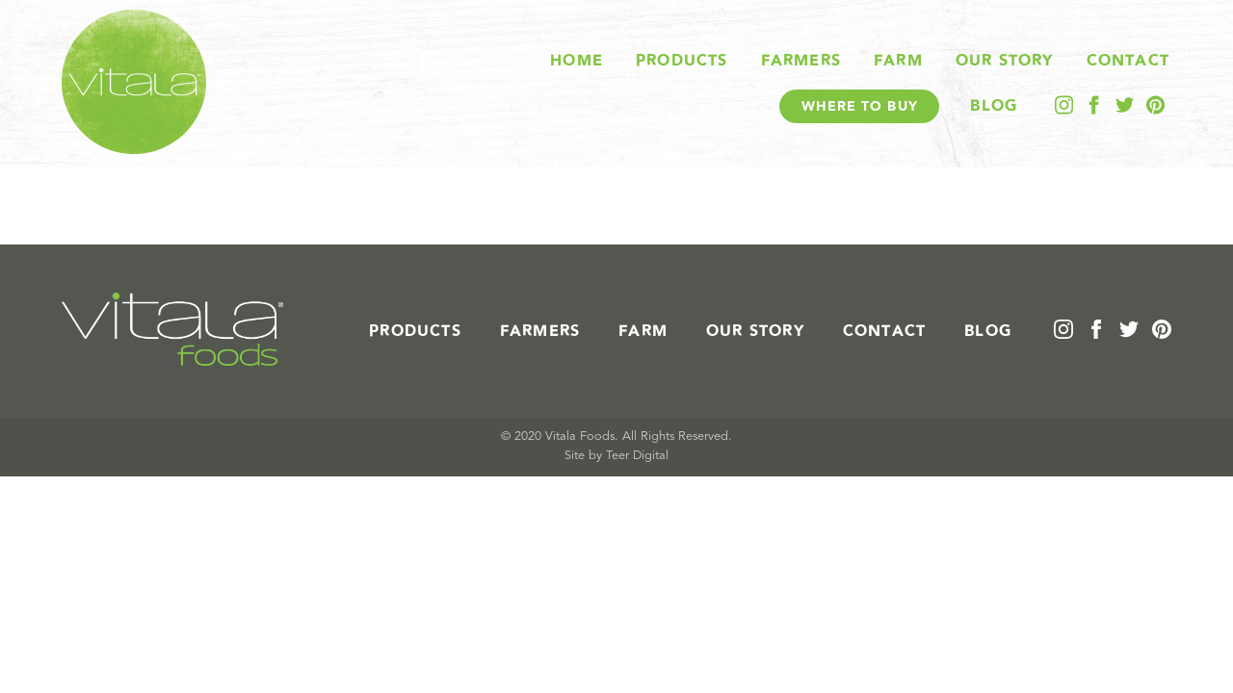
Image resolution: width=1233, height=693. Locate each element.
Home (576, 60)
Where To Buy (859, 106)
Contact (1128, 60)
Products (682, 60)
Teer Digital (637, 455)
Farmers (801, 60)
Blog (993, 106)
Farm (898, 60)
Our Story (1005, 60)
